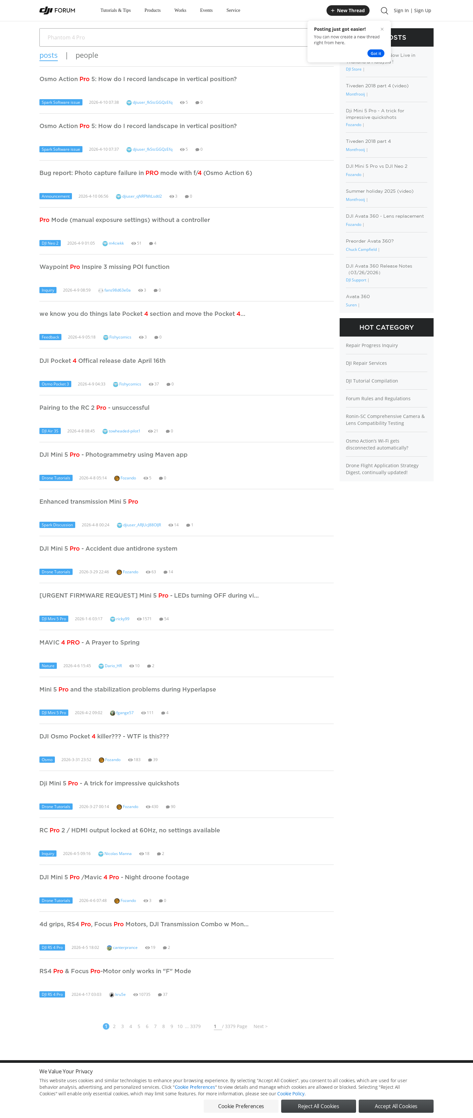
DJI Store (354, 69)
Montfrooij (355, 94)
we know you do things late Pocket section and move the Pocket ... (142, 313)
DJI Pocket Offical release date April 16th (102, 360)
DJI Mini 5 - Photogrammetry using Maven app (113, 454)
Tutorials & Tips (116, 10)
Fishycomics (117, 337)
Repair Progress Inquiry (372, 345)
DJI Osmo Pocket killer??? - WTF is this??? (104, 736)
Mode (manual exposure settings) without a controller (124, 219)
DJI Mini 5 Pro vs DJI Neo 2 (376, 166)
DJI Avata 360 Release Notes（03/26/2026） (379, 269)
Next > (261, 1026)
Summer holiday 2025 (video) (380, 191)
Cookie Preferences (195, 1094)
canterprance (122, 947)
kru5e (117, 994)
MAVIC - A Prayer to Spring (89, 642)
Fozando (125, 478)
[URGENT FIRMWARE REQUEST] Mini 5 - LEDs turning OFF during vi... (149, 595)
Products (153, 10)
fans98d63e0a (114, 290)
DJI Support (356, 280)
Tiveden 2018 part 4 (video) (377, 85)
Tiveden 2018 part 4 (368, 141)
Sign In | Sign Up (412, 10)
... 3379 (193, 1026)
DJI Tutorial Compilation (372, 381)
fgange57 (122, 712)
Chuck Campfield (361, 249)
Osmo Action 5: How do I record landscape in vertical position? (138, 79)
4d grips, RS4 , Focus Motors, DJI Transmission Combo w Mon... (144, 924)
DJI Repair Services (366, 363)
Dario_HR (110, 666)
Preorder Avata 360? (370, 241)
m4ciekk (113, 243)
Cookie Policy (290, 1101)
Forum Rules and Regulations (378, 398)
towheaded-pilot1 (121, 431)
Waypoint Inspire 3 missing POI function (104, 266)
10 (180, 1026)
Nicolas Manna (115, 853)
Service (233, 10)
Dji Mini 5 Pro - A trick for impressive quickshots (375, 114)
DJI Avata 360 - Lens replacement (385, 216)
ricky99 (119, 619)
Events (206, 10)
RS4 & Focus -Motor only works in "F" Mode (115, 971)
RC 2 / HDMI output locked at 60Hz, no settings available (129, 830)
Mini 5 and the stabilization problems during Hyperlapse (127, 689)
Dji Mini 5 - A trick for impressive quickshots (109, 783)
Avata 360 (358, 296)
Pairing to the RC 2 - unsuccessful (94, 407)
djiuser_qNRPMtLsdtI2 (139, 196)
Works (180, 10)
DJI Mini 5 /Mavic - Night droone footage (114, 877)
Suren (351, 305)
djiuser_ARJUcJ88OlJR (139, 525)
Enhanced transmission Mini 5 (88, 501)
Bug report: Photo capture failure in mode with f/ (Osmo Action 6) (145, 172)
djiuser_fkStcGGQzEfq (149, 102)
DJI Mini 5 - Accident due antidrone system (108, 548)
